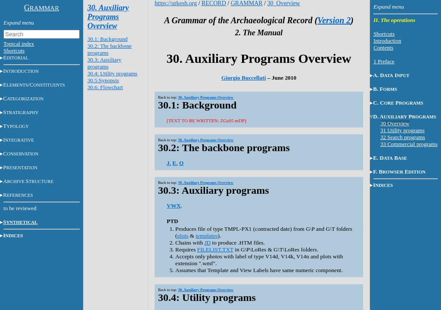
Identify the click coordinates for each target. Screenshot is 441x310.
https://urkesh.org (176, 3)
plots (182, 235)
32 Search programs (402, 137)
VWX (174, 205)
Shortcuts (14, 50)
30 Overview (395, 123)
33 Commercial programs (409, 144)
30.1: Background (107, 39)
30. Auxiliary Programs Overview (108, 16)
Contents (383, 47)
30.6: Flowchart (105, 87)
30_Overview (283, 3)
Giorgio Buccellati (243, 77)
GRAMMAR (247, 3)
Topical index (18, 43)
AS (28, 181)
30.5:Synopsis (103, 80)
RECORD (214, 3)
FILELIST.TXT (215, 249)
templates (206, 235)
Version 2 (334, 20)
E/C (34, 84)
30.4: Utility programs (112, 73)
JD (207, 242)
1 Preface (383, 61)
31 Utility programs (402, 130)
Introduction (387, 40)
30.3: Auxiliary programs (104, 63)
